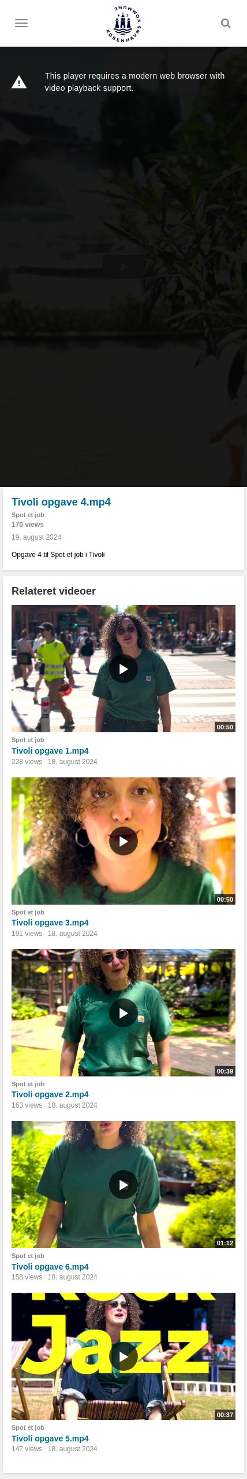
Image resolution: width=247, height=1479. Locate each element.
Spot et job (28, 514)
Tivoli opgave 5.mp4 (50, 1438)
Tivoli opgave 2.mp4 (50, 1094)
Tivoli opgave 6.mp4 (50, 1266)
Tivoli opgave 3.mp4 (50, 922)
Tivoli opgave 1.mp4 (50, 750)
